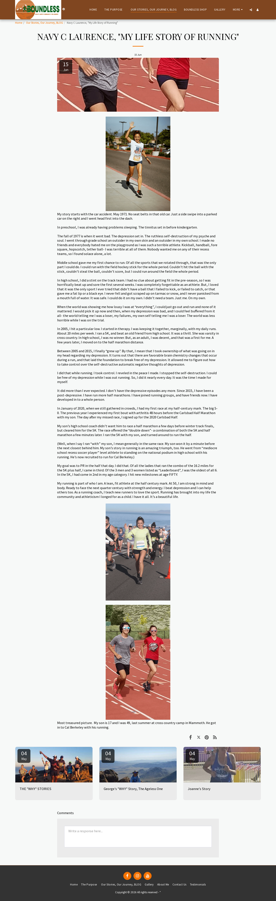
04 (23, 755)
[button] (251, 9)
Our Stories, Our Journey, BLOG (44, 23)
